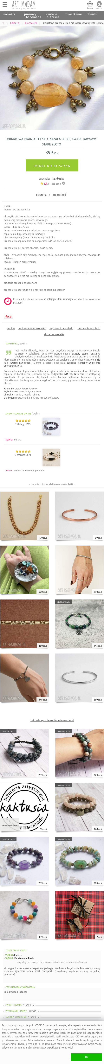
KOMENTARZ (16, 343)
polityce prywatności (61, 1047)
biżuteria (41, 194)
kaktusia (58, 178)
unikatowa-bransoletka (32, 328)
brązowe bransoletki (61, 328)
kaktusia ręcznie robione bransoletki (52, 720)
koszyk (90, 8)
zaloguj (99, 8)
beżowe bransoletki (89, 328)
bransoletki (59, 194)
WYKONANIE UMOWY (22, 1011)
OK (86, 1057)
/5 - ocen (50, 183)
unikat (11, 328)
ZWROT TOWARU (20, 1005)
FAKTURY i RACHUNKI (22, 1017)
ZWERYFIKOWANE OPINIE (23, 413)
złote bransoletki (54, 334)
